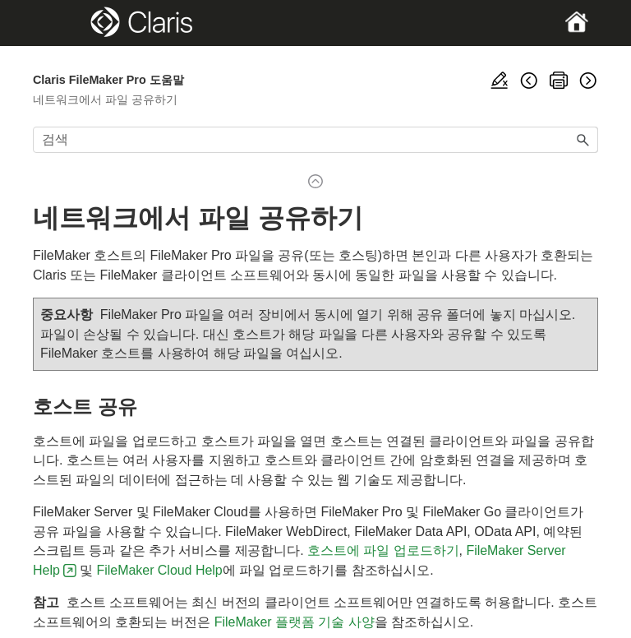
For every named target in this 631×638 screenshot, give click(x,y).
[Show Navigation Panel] (60, 23)
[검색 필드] (315, 140)
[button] (583, 140)
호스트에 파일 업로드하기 (382, 550)
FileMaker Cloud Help (160, 570)
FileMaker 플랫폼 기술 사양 (294, 622)
